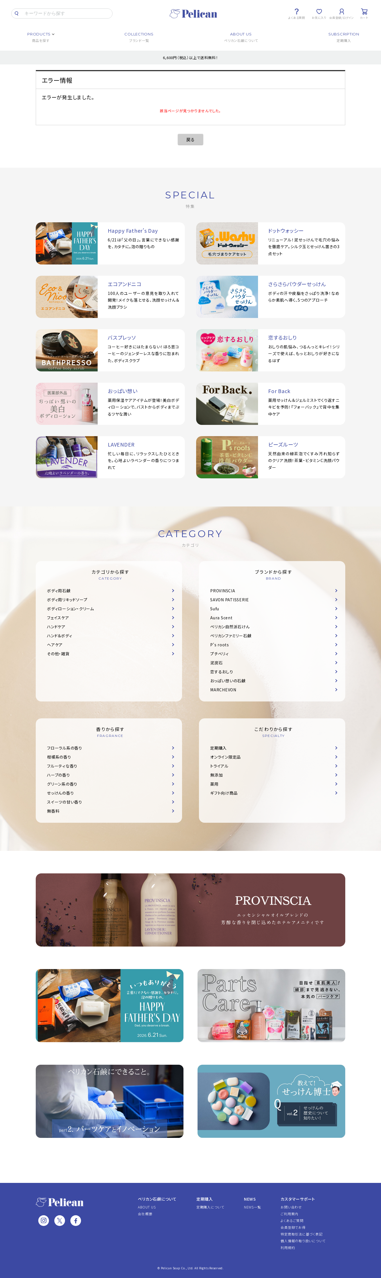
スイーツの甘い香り (64, 802)
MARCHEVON (223, 690)
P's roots (219, 645)
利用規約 (288, 1247)
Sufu (214, 609)
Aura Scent (221, 618)
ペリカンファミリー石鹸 (230, 636)
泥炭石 (216, 663)
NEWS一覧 (252, 1207)
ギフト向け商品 (223, 793)
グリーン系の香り (62, 784)
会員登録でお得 (293, 1227)
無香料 (53, 811)
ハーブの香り (58, 775)
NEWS (250, 1199)
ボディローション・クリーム (70, 609)
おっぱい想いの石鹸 (228, 681)
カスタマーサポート (298, 1199)
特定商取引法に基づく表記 (301, 1234)
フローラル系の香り (64, 748)
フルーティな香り (62, 766)
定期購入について (210, 1207)
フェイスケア (58, 618)
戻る (190, 139)
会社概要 (145, 1213)
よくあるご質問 (292, 1220)
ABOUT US (147, 1207)
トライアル (219, 766)
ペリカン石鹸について (157, 1199)
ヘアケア (55, 645)
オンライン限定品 (225, 757)
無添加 (216, 775)
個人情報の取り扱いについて (303, 1240)
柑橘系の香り (59, 757)
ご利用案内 (289, 1213)
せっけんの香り (60, 793)
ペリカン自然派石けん (230, 627)
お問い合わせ (291, 1207)
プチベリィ (219, 654)
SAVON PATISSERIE (229, 600)
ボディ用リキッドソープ (67, 600)
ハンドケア (56, 627)
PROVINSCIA (222, 591)
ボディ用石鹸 (59, 591)
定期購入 (218, 748)
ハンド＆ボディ (59, 636)
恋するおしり (221, 672)
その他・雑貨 (58, 654)
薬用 (214, 784)
